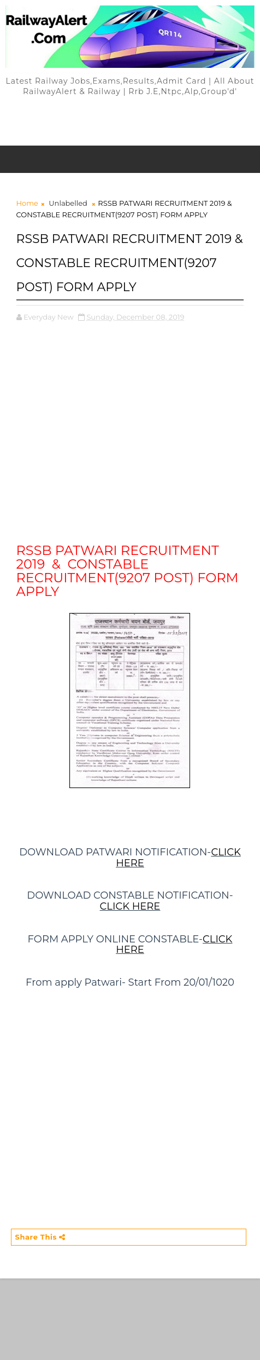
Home (27, 203)
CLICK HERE (130, 906)
